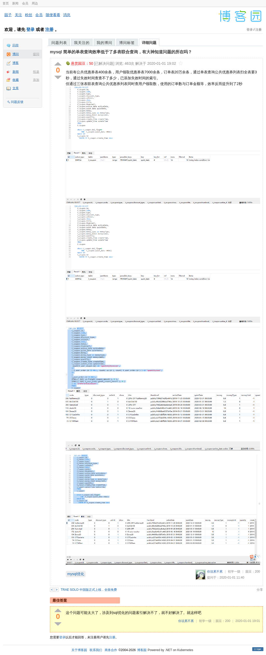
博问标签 (127, 43)
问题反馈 (17, 102)
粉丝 (28, 15)
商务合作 (111, 650)
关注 (18, 15)
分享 (260, 590)
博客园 (142, 650)
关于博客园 (79, 650)
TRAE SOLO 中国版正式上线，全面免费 (89, 590)
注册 (49, 29)
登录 (30, 29)
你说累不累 (215, 571)
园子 (8, 15)
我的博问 (104, 43)
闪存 (15, 45)
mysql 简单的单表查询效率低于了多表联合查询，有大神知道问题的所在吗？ (121, 52)
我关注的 (82, 43)
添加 (36, 80)
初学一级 (234, 571)
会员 (25, 3)
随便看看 (53, 15)
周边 (35, 3)
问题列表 (59, 43)
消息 (66, 15)
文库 (15, 88)
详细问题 (149, 43)
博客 (15, 63)
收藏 (15, 80)
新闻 (15, 3)
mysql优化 (75, 574)
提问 (36, 54)
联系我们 (96, 650)
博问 (15, 54)
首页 (6, 3)
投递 (36, 72)
